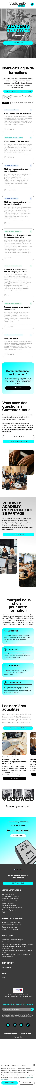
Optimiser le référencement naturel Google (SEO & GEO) (17, 961)
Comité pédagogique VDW (10, 907)
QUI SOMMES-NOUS (18, 534)
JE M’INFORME (18, 388)
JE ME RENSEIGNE (18, 43)
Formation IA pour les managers (12, 950)
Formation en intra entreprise (11, 935)
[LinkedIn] (21, 1035)
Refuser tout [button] (27, 1082)
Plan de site (18, 1048)
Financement (6, 977)
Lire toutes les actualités (18, 728)
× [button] (34, 1065)
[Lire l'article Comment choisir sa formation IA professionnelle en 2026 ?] (14, 756)
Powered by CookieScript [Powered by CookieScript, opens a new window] (18, 1087)
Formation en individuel (9, 937)
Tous (5, 103)
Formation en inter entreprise (11, 933)
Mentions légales (10, 1044)
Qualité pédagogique (8, 920)
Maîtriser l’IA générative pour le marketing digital (17, 954)
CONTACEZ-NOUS (18, 893)
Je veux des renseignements (18, 441)
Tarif (3, 922)
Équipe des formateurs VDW (11, 909)
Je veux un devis (18, 437)
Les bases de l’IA (7, 967)
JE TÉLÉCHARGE (18, 839)
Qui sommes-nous (8, 904)
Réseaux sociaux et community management (16, 965)
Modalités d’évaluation (9, 916)
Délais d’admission (8, 913)
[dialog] (18, 1076)
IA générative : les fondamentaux (22, 103)
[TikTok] (28, 1035)
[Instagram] (15, 1035)
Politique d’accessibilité (9, 911)
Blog (3, 988)
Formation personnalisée (10, 940)
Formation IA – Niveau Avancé (12, 952)
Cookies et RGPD (26, 1044)
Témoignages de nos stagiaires (12, 918)
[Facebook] (8, 1035)
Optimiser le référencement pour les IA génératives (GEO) (14, 957)
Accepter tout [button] (9, 1082)
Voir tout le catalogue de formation (18, 91)
